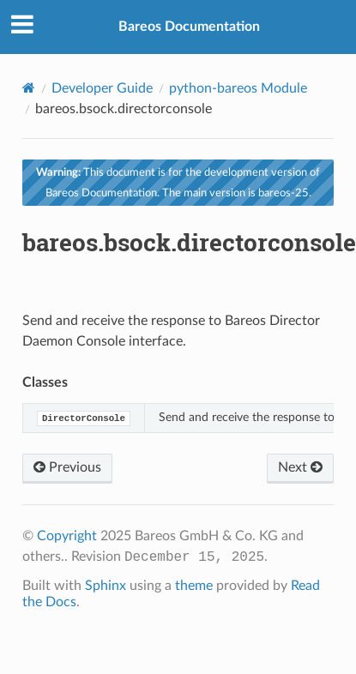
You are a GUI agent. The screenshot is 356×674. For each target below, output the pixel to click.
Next (300, 467)
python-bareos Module (238, 88)
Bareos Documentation (189, 26)
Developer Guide (102, 88)
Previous (67, 467)
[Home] (28, 88)
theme (194, 586)
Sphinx (105, 586)
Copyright (67, 536)
